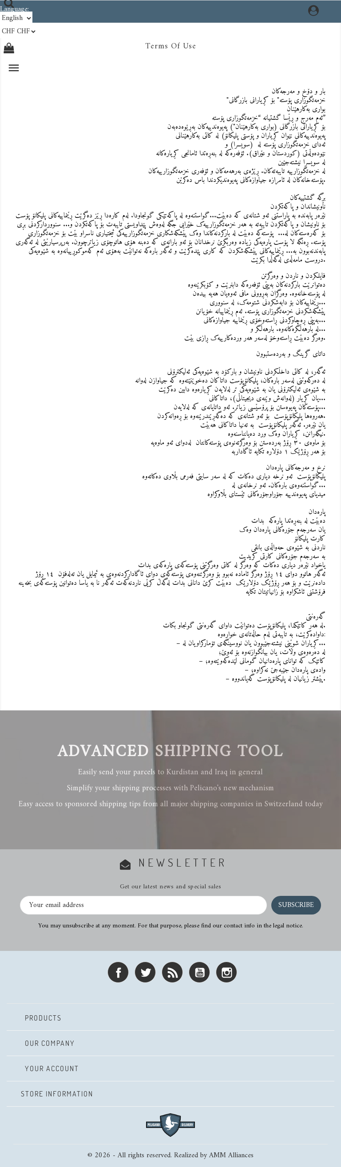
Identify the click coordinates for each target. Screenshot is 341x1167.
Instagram (226, 972)
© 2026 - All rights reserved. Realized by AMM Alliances (170, 1155)
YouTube (199, 972)
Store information (57, 1093)
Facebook (118, 972)
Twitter (145, 972)
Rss (172, 972)
